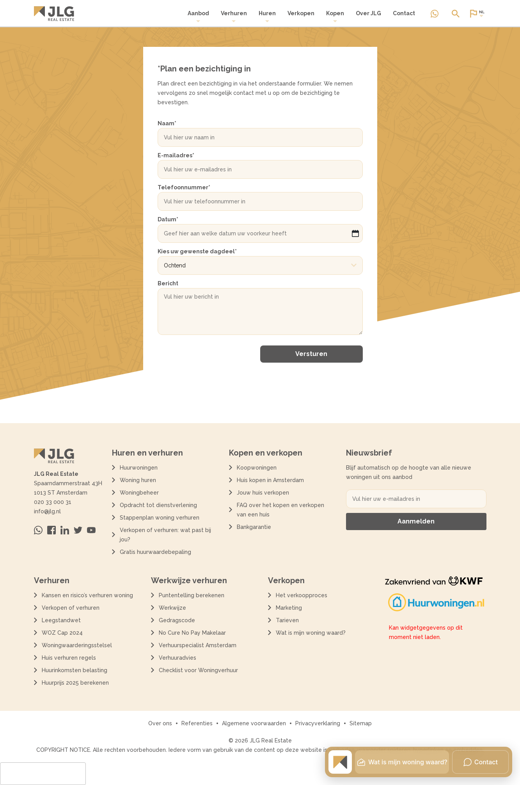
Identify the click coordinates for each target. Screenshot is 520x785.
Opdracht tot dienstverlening (158, 505)
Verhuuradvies (177, 658)
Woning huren (138, 480)
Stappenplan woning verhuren (159, 517)
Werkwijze (172, 608)
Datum (168, 219)
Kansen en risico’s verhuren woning (87, 595)
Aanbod (198, 16)
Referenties (197, 723)
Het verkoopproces (301, 595)
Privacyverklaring (317, 723)
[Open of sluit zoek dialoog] (455, 13)
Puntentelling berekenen (191, 595)
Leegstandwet (61, 620)
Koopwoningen (257, 468)
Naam (167, 123)
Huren (267, 16)
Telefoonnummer (184, 187)
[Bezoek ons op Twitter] (78, 530)
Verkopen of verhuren (70, 608)
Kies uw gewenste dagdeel (197, 251)
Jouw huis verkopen (263, 493)
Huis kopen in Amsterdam (270, 480)
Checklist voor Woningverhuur (198, 670)
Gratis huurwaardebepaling (155, 552)
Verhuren (234, 16)
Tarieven (287, 620)
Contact (404, 13)
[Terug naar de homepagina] (54, 13)
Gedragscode (177, 620)
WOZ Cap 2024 (62, 633)
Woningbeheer (139, 493)
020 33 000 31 (52, 502)
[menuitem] (198, 17)
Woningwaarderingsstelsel (77, 645)
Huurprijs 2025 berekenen (75, 683)
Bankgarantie (254, 527)
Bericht (168, 283)
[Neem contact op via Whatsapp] (434, 13)
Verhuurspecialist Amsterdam (197, 645)
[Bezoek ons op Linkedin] (64, 530)
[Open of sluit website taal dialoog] (476, 13)
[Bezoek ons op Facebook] (51, 530)
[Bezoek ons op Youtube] (91, 530)
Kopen (335, 16)
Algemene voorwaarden (254, 723)
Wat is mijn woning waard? (311, 633)
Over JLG (368, 13)
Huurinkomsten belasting (74, 670)
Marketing (289, 608)
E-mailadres (176, 155)
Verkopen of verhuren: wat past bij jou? (165, 535)
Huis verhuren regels (69, 658)
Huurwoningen (139, 468)
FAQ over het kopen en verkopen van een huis (280, 510)
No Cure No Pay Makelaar (192, 633)
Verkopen (301, 13)
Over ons (160, 723)
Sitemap (361, 723)
